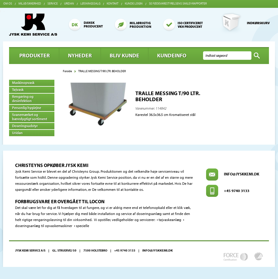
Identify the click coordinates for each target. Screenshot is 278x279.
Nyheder (80, 55)
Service (52, 3)
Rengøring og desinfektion (23, 98)
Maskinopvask (23, 82)
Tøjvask (18, 89)
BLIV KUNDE (124, 55)
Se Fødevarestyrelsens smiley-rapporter (178, 3)
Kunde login (134, 3)
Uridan (69, 3)
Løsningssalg (90, 3)
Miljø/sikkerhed (29, 3)
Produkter (34, 55)
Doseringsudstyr (25, 125)
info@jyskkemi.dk (241, 174)
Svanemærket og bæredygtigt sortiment (29, 116)
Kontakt (112, 3)
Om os (7, 3)
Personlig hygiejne (26, 107)
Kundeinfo (171, 55)
